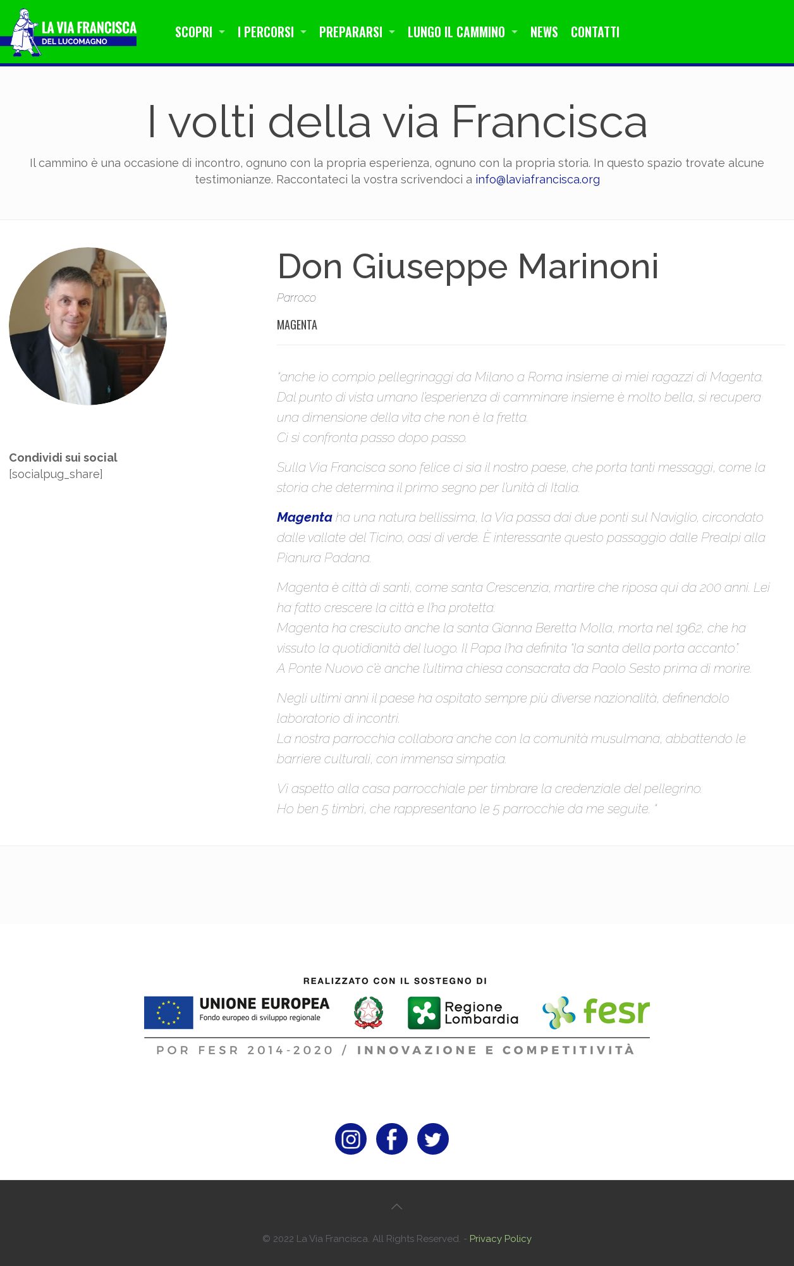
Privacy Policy (501, 1238)
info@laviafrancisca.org (537, 179)
